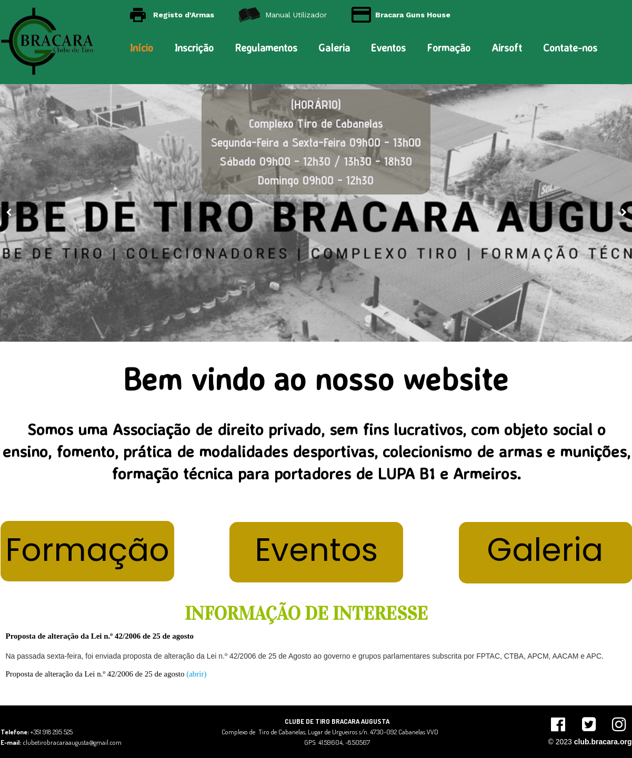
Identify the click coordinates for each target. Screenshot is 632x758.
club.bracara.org (603, 741)
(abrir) (196, 674)
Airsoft (506, 47)
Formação (448, 47)
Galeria (334, 47)
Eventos (388, 47)
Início (141, 47)
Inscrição (194, 47)
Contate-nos (570, 47)
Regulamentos (266, 47)
